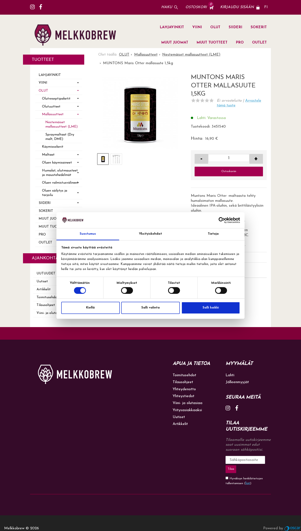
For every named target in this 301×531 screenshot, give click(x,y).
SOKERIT (259, 27)
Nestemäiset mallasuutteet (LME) (61, 124)
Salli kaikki (211, 307)
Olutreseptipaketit (56, 98)
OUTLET (259, 42)
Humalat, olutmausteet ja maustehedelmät (60, 173)
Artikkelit (180, 424)
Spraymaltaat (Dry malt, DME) (59, 137)
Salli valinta (150, 307)
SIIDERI (235, 27)
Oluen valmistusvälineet (60, 182)
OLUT (215, 27)
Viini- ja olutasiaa (187, 403)
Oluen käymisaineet (57, 162)
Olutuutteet (51, 106)
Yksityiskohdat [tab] (150, 233)
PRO (240, 42)
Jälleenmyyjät (237, 382)
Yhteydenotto (184, 389)
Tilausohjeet (183, 382)
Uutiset (179, 417)
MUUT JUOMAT (174, 42)
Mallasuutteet (53, 114)
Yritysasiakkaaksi (187, 410)
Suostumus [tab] (88, 233)
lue (247, 473)
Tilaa (262, 459)
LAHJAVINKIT (172, 27)
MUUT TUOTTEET (211, 42)
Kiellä (90, 307)
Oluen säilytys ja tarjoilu (54, 193)
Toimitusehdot (184, 375)
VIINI (197, 27)
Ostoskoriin (228, 171)
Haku (166, 7)
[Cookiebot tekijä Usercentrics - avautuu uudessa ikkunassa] (221, 220)
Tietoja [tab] (213, 233)
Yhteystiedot (183, 396)
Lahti (230, 375)
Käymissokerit (52, 146)
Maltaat (48, 154)
